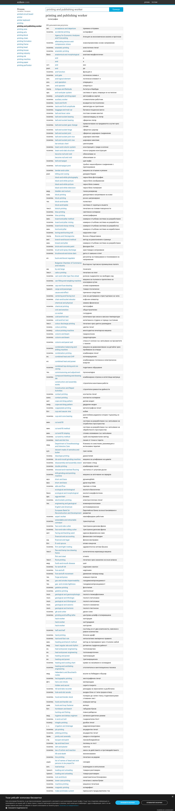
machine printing (61, 784)
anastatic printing (62, 48)
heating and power (62, 656)
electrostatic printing (63, 500)
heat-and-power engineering (66, 649)
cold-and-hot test (61, 317)
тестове (154, 2)
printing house (23, 50)
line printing (59, 757)
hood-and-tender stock (64, 697)
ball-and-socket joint (63, 133)
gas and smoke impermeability (67, 581)
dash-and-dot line (62, 440)
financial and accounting (64, 536)
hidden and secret (62, 685)
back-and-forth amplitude (65, 106)
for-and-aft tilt (60, 567)
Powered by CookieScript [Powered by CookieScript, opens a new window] (165, 810)
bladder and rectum (62, 191)
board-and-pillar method (64, 219)
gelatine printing (61, 587)
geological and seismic (64, 605)
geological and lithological (65, 601)
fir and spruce (60, 543)
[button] (58, 808)
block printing (60, 195)
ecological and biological (65, 490)
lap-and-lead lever (62, 743)
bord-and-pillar (61, 229)
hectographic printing (63, 678)
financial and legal (62, 540)
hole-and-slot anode (63, 692)
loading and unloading (64, 770)
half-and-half (60, 630)
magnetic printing (62, 787)
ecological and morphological (66, 493)
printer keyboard (23, 20)
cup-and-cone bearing (63, 416)
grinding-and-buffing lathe (65, 615)
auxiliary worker (61, 99)
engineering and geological (65, 503)
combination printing (63, 353)
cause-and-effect (61, 292)
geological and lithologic (64, 598)
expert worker (60, 516)
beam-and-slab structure (64, 150)
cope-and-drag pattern (64, 401)
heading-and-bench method (66, 642)
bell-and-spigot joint (63, 166)
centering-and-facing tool (65, 296)
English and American (63, 507)
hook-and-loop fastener (64, 705)
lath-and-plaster (61, 747)
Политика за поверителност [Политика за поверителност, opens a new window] (69, 805)
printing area (22, 29)
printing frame (22, 44)
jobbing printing (61, 733)
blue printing (60, 212)
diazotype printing (62, 456)
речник (147, 2)
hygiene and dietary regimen (66, 716)
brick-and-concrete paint (64, 246)
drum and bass (61, 479)
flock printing (60, 560)
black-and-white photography (66, 177)
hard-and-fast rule (62, 638)
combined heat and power (65, 361)
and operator (60, 86)
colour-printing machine (64, 330)
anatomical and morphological (67, 54)
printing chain (22, 38)
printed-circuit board (25, 14)
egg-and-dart (60, 496)
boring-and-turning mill (64, 233)
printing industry (23, 53)
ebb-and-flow (60, 486)
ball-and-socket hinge (63, 130)
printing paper (22, 62)
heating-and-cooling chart (65, 663)
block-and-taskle (61, 205)
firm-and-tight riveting (63, 547)
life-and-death (60, 754)
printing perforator (24, 65)
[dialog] (87, 802)
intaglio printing (61, 723)
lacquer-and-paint (62, 740)
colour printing (61, 327)
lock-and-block (61, 777)
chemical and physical (64, 303)
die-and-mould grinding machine (68, 459)
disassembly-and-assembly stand (68, 463)
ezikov (23, 2)
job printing (59, 729)
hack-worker (60, 619)
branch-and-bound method (65, 239)
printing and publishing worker (29, 26)
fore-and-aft (59, 570)
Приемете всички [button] (128, 803)
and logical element (63, 79)
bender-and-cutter (62, 170)
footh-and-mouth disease (65, 563)
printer (19, 17)
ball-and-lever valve (62, 113)
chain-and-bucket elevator (65, 299)
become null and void (63, 154)
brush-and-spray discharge (65, 250)
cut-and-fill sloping (62, 433)
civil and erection (61, 310)
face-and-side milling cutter (66, 529)
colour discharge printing (65, 324)
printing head (22, 47)
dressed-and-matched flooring (67, 470)
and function (60, 72)
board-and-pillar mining (64, 222)
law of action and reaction (65, 750)
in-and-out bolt (61, 719)
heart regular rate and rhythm (66, 645)
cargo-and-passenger (63, 289)
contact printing (61, 394)
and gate (58, 75)
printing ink (21, 56)
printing (20, 23)
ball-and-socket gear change (66, 125)
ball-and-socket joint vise (65, 140)
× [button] (172, 797)
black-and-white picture (64, 181)
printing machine (23, 59)
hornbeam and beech (63, 709)
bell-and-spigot (61, 161)
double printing (61, 466)
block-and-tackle (61, 201)
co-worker (59, 313)
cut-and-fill (59, 422)
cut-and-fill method (62, 428)
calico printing (60, 272)
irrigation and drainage (64, 726)
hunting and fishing (62, 712)
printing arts (22, 32)
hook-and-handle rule (63, 702)
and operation (60, 82)
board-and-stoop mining (64, 226)
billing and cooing (62, 174)
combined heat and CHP (64, 357)
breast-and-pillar (61, 243)
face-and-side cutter (63, 526)
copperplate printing (63, 408)
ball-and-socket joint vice (65, 137)
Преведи (116, 9)
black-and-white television (65, 188)
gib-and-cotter (60, 612)
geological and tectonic (64, 608)
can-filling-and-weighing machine (68, 281)
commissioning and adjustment (67, 372)
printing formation (24, 41)
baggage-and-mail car (63, 110)
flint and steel (60, 556)
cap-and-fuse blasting (63, 286)
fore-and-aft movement (64, 574)
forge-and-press (61, 577)
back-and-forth (61, 103)
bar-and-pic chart (62, 144)
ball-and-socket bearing (64, 117)
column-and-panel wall (64, 342)
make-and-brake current (64, 791)
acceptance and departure (65, 28)
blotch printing (60, 208)
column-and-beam (62, 334)
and (56, 58)
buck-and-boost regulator (65, 258)
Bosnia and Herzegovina (64, 236)
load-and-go (59, 767)
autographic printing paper (65, 96)
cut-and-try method (62, 437)
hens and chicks (61, 682)
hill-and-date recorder (63, 689)
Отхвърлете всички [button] (154, 803)
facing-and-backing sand (64, 533)
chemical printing (62, 306)
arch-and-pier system (63, 92)
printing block (22, 35)
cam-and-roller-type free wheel (67, 276)
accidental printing (62, 32)
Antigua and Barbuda (63, 89)
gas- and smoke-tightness (65, 584)
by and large (60, 269)
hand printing (60, 635)
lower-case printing (62, 780)
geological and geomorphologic (67, 594)
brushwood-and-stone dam (65, 253)
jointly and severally (63, 736)
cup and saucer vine (63, 411)
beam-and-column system (65, 147)
